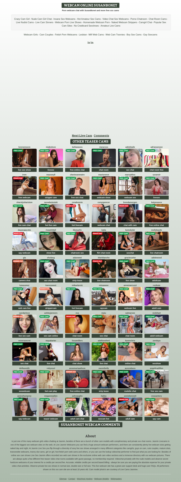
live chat (51, 363)
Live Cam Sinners (44, 22)
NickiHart (157, 313)
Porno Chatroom (138, 19)
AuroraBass (130, 368)
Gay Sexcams (150, 34)
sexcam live (103, 419)
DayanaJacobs (24, 230)
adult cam (156, 308)
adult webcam (156, 336)
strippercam (51, 308)
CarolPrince (24, 313)
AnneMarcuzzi (130, 285)
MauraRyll (50, 175)
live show (130, 280)
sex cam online (51, 336)
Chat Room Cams (158, 19)
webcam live (130, 308)
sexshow (156, 363)
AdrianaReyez (157, 147)
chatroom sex (77, 253)
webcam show (103, 197)
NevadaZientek (51, 202)
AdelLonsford (104, 340)
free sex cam (157, 391)
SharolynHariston (24, 202)
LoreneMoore (24, 147)
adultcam (156, 280)
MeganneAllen (50, 396)
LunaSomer (24, 285)
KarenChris (130, 340)
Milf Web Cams (96, 34)
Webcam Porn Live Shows (68, 22)
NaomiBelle (104, 368)
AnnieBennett (130, 396)
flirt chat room (103, 253)
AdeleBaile (130, 147)
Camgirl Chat (145, 22)
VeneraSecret (24, 340)
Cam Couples (46, 34)
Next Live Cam (82, 135)
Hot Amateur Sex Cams (89, 19)
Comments (101, 135)
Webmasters (116, 479)
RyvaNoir (156, 175)
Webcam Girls (31, 34)
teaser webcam (51, 419)
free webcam (24, 197)
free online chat (77, 170)
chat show (77, 363)
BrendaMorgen (130, 202)
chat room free (156, 170)
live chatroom (156, 253)
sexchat (130, 253)
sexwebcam (24, 391)
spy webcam (24, 253)
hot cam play (51, 391)
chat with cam (130, 225)
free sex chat (77, 197)
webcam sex (130, 197)
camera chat (24, 280)
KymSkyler (130, 230)
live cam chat (24, 225)
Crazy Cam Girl (22, 19)
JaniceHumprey (24, 396)
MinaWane (104, 285)
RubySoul (51, 368)
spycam (103, 308)
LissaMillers (77, 340)
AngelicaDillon (156, 368)
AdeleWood (157, 258)
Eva (77, 313)
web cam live (24, 308)
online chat (130, 363)
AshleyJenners (50, 313)
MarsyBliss (130, 175)
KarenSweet (51, 285)
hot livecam (77, 225)
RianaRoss (103, 147)
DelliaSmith (24, 368)
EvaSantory (156, 396)
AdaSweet (77, 258)
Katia (103, 230)
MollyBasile (156, 230)
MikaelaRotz (77, 285)
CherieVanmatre (77, 175)
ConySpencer (104, 202)
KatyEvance (156, 202)
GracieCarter (130, 258)
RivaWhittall (51, 230)
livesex (51, 170)
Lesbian (83, 34)
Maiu (103, 313)
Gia (24, 258)
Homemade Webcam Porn (96, 22)
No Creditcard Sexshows (86, 26)
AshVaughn (77, 396)
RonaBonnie (77, 202)
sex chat (130, 170)
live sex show (24, 170)
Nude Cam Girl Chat (41, 19)
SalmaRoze (130, 313)
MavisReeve (103, 175)
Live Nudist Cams (25, 22)
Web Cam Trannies (115, 34)
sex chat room (51, 280)
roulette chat (130, 391)
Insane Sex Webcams (64, 19)
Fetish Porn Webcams (66, 34)
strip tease (77, 280)
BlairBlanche (104, 258)
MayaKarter (51, 340)
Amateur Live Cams (110, 26)
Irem (24, 175)
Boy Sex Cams (134, 34)
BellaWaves (77, 147)
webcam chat (104, 225)
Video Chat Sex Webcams (115, 19)
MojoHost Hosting (84, 479)
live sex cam (24, 336)
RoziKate (156, 285)
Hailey (104, 396)
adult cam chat (77, 419)
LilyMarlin (77, 230)
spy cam (157, 419)
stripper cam (51, 197)
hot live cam (51, 225)
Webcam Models (101, 479)
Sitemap (63, 479)
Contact (71, 479)
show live (50, 253)
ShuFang (51, 258)
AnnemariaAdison (77, 368)
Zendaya (156, 340)
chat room (104, 170)
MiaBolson (51, 147)
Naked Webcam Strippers (124, 22)
